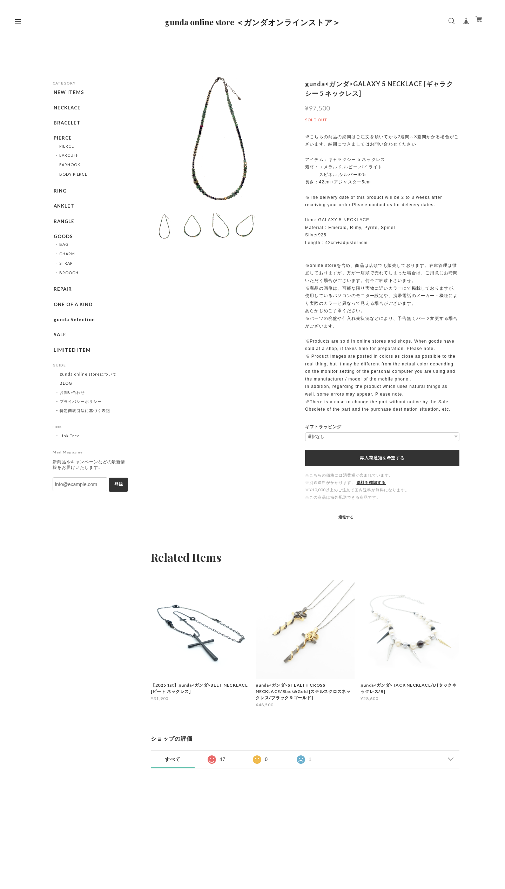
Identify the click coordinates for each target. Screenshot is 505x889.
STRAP (66, 273)
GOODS (63, 245)
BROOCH (69, 282)
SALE (59, 348)
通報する (346, 517)
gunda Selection (74, 332)
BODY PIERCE (73, 179)
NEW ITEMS (68, 92)
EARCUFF (69, 160)
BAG (64, 254)
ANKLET (63, 212)
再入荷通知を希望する (382, 458)
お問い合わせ (72, 408)
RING (59, 195)
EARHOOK (69, 169)
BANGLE (63, 228)
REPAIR (62, 299)
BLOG (66, 399)
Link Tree (70, 451)
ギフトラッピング (323, 426)
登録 (118, 500)
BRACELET (66, 125)
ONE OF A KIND (73, 315)
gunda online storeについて (88, 390)
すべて (173, 759)
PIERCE (62, 141)
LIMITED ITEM (71, 364)
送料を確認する (371, 482)
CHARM (67, 263)
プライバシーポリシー (81, 417)
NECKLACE (67, 109)
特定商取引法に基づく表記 (85, 426)
